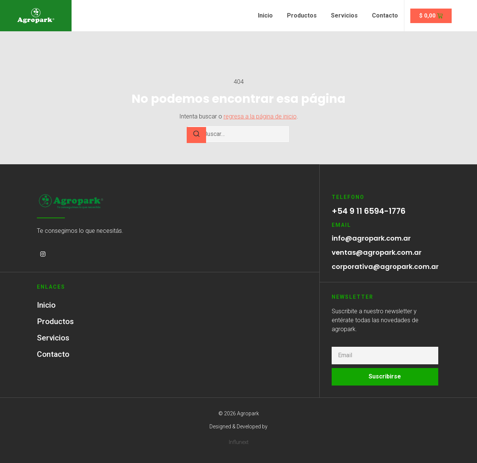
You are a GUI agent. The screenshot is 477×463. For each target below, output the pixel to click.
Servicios (344, 15)
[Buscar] (196, 135)
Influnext (239, 442)
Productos (302, 15)
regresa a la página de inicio (260, 116)
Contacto (385, 15)
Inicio (265, 15)
